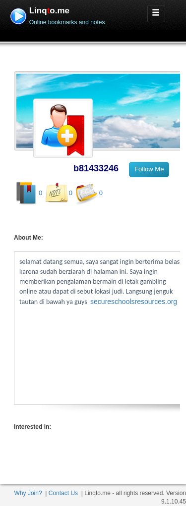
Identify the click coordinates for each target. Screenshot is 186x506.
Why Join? (28, 493)
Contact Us (63, 493)
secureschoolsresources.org (133, 301)
